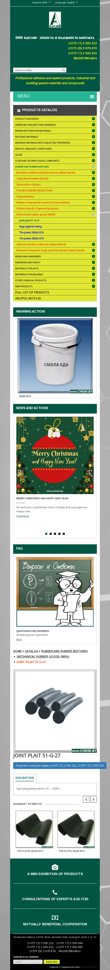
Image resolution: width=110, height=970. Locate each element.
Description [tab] (24, 778)
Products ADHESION (55, 119)
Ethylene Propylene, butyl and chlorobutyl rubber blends (50, 250)
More (19, 639)
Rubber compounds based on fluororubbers (43, 202)
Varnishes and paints (55, 262)
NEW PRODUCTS (55, 286)
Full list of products (32, 292)
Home (17, 651)
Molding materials (55, 137)
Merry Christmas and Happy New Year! (42, 498)
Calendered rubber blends (32, 178)
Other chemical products (55, 280)
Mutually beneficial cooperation (55, 924)
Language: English (65, 2)
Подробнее (22, 515)
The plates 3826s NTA (31, 232)
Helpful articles (28, 298)
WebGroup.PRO (89, 967)
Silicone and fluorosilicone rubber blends (41, 244)
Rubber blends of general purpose (37, 208)
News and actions (32, 408)
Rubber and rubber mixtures (55, 167)
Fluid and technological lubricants (55, 161)
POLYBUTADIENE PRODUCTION (34, 190)
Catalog (31, 651)
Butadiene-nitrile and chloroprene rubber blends (45, 172)
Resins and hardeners (55, 256)
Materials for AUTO (55, 268)
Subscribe (51, 961)
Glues (55, 155)
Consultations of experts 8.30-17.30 (55, 899)
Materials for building (55, 274)
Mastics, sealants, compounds (55, 149)
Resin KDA (25, 396)
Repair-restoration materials (55, 131)
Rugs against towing (30, 226)
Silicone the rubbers (28, 184)
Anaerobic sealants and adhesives (55, 125)
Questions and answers (32, 631)
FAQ (19, 549)
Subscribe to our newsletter (26, 957)
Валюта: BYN (39, 2)
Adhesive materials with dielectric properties (55, 143)
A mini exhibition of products (55, 874)
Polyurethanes (25, 196)
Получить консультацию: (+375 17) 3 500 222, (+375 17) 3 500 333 (60, 765)
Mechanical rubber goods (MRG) (35, 214)
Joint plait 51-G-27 (29, 220)
